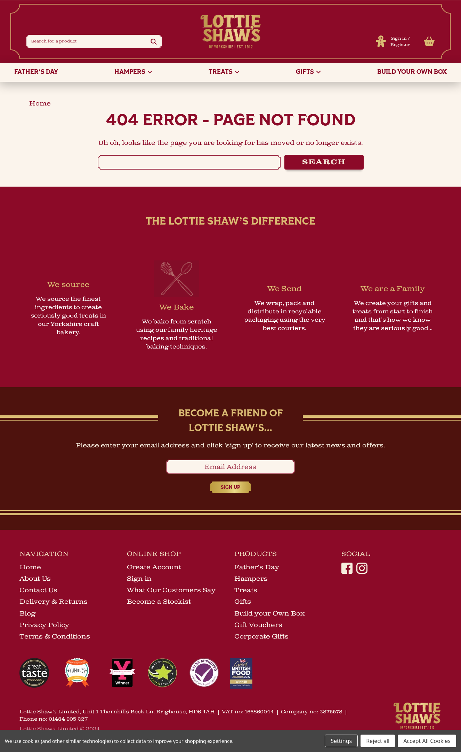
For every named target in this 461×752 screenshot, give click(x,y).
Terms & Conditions (54, 636)
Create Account (154, 567)
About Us (35, 578)
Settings (341, 741)
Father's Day (36, 72)
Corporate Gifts (261, 636)
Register (400, 44)
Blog (27, 613)
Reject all (377, 741)
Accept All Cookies (427, 741)
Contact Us (38, 590)
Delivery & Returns (53, 601)
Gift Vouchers (258, 625)
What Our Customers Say (171, 590)
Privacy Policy (44, 625)
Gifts (308, 72)
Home (30, 567)
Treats (224, 72)
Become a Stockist (159, 601)
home (40, 103)
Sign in (399, 38)
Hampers (133, 72)
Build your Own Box (412, 72)
